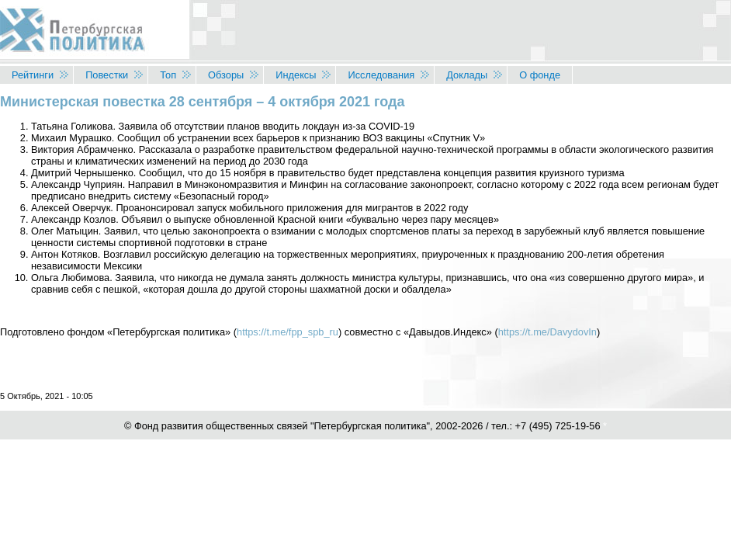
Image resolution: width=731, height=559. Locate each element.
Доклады (466, 75)
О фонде (539, 75)
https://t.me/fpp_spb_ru (287, 332)
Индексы (295, 75)
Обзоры (226, 75)
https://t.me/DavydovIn (547, 332)
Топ (168, 75)
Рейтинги (33, 75)
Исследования (381, 75)
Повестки (106, 75)
